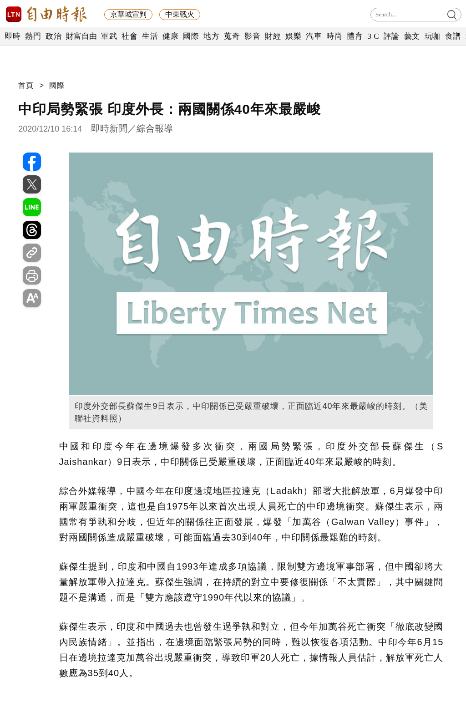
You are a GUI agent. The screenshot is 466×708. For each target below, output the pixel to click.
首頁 (26, 85)
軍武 (109, 36)
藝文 (412, 36)
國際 (191, 36)
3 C (373, 36)
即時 (12, 36)
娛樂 (293, 36)
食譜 (453, 36)
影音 (252, 36)
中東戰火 (179, 14)
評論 (392, 36)
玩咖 (433, 36)
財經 (273, 36)
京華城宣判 (128, 14)
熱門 (33, 36)
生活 (150, 36)
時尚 (334, 36)
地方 (211, 36)
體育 (355, 36)
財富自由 (81, 36)
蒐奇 (232, 36)
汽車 (314, 36)
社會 (129, 36)
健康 (170, 36)
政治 (53, 36)
